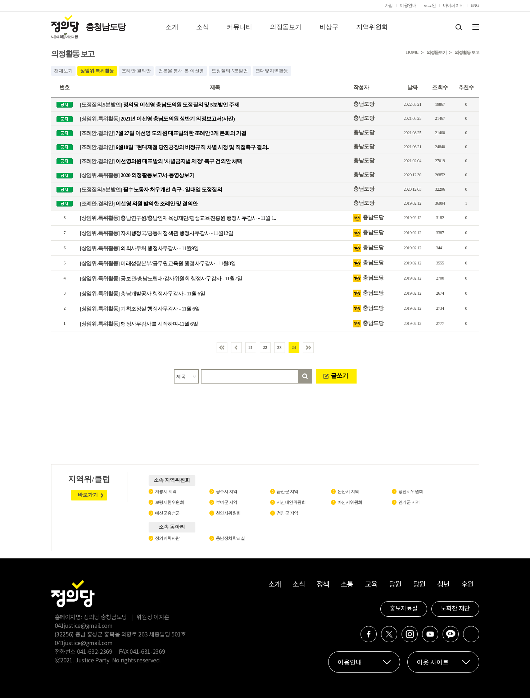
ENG (475, 5)
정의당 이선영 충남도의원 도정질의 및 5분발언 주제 (159, 105)
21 (251, 347)
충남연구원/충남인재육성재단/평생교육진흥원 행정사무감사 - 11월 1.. (178, 218)
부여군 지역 (226, 502)
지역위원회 (372, 27)
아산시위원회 (350, 502)
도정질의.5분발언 (230, 70)
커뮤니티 (239, 27)
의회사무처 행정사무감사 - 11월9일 (139, 248)
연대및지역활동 (271, 70)
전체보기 (63, 70)
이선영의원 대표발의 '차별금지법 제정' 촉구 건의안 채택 (161, 161)
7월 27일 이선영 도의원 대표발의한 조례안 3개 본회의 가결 (163, 133)
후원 (467, 585)
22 (265, 347)
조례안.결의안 (136, 70)
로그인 (429, 5)
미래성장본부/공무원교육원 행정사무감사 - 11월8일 (158, 263)
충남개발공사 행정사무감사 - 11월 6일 (142, 293)
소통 (347, 585)
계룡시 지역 (166, 491)
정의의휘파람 (167, 538)
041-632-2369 (94, 652)
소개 (172, 27)
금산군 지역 (287, 491)
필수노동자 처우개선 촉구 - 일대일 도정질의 (151, 189)
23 (279, 347)
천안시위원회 (228, 513)
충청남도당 (105, 27)
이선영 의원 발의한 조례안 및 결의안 (139, 203)
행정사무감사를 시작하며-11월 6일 (139, 324)
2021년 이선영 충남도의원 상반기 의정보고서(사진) (157, 119)
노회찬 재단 (455, 608)
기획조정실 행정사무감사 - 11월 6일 (140, 309)
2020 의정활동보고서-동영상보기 (137, 175)
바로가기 (88, 495)
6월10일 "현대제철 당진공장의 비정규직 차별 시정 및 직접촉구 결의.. (174, 147)
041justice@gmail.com (84, 626)
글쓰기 (339, 375)
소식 (202, 27)
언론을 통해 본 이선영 (181, 70)
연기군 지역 (409, 502)
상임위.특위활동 (97, 70)
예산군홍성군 (167, 513)
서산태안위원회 (291, 502)
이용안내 (408, 5)
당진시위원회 (410, 491)
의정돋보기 (286, 27)
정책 (323, 585)
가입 (389, 5)
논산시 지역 (348, 491)
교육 (371, 585)
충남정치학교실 (230, 538)
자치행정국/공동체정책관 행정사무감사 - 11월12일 (156, 233)
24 (294, 347)
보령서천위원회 (169, 502)
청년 (443, 585)
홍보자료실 (404, 608)
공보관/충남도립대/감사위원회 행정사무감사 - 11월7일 (161, 278)
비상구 (329, 27)
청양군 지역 (287, 513)
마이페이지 (453, 5)
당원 (395, 585)
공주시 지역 (226, 491)
